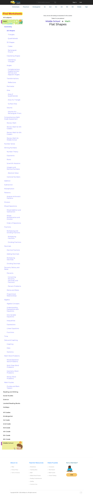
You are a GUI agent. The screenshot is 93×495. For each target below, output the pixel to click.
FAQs (12, 466)
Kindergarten (36, 7)
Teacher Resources (36, 463)
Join (71, 474)
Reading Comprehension (35, 478)
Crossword (51, 466)
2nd (50, 7)
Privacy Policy (14, 469)
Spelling (31, 481)
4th (62, 7)
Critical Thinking (52, 475)
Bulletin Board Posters (35, 475)
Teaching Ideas (33, 469)
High (86, 7)
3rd (56, 7)
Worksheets (15, 7)
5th (67, 7)
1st (45, 7)
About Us (13, 463)
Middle (80, 7)
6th (73, 7)
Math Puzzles (51, 472)
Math (31, 472)
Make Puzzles (53, 463)
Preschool (26, 7)
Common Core (33, 484)
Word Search (51, 469)
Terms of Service (15, 472)
